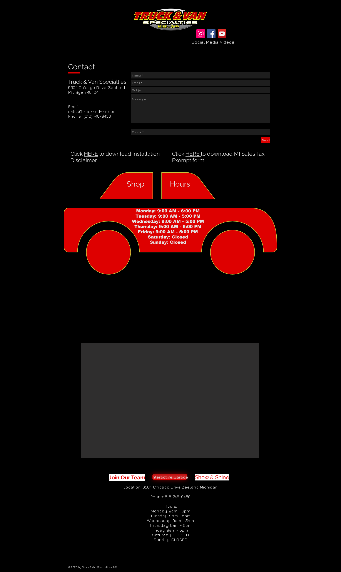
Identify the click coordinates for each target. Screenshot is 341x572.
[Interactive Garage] (169, 477)
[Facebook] (211, 33)
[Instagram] (200, 33)
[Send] (265, 140)
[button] (170, 400)
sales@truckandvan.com (92, 111)
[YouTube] (222, 33)
